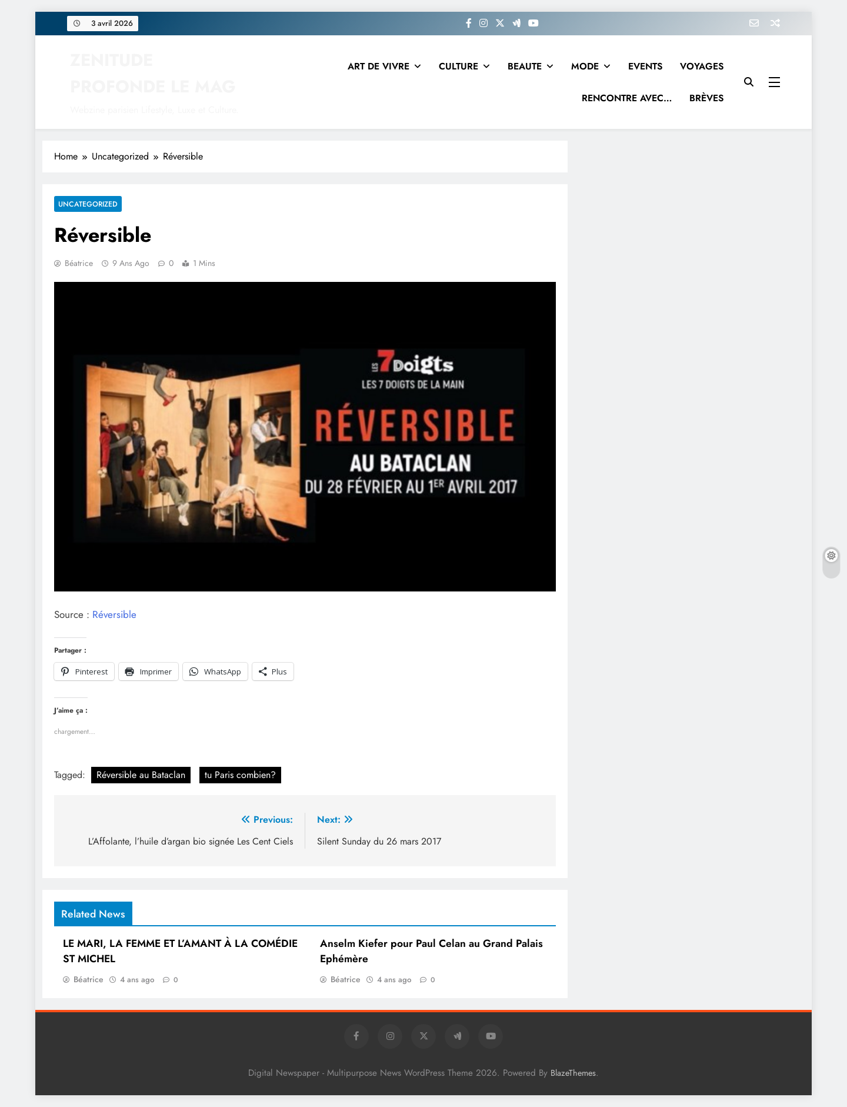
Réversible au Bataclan (140, 775)
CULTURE (458, 66)
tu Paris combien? (240, 775)
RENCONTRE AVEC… (627, 98)
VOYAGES (701, 66)
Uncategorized (86, 204)
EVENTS (645, 66)
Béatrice (79, 263)
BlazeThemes (573, 1073)
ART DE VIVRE (378, 66)
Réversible (114, 614)
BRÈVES (706, 98)
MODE (585, 66)
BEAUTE (525, 66)
